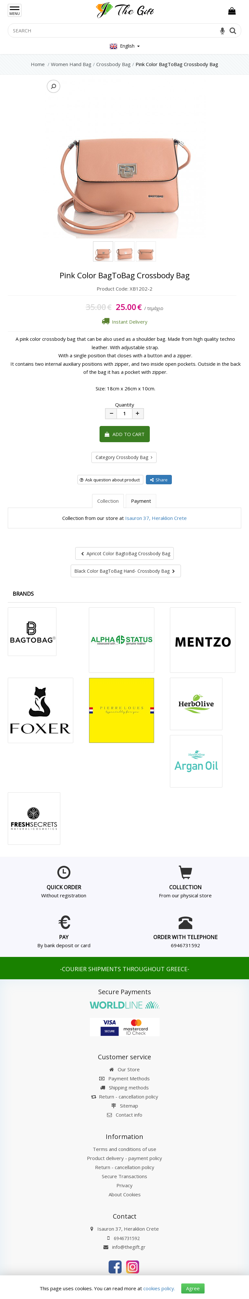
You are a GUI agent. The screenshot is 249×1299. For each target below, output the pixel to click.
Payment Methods (124, 1078)
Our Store (124, 1069)
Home (38, 64)
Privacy (124, 1185)
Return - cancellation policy (124, 1096)
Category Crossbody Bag (124, 457)
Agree (193, 1288)
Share (159, 480)
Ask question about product (110, 480)
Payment (141, 501)
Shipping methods (124, 1087)
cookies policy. (159, 1288)
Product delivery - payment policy (124, 1158)
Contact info (129, 1114)
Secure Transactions (124, 1176)
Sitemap (124, 1105)
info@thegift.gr (124, 1247)
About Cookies (125, 1194)
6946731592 (185, 945)
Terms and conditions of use (124, 1149)
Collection (108, 501)
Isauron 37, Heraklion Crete (156, 518)
